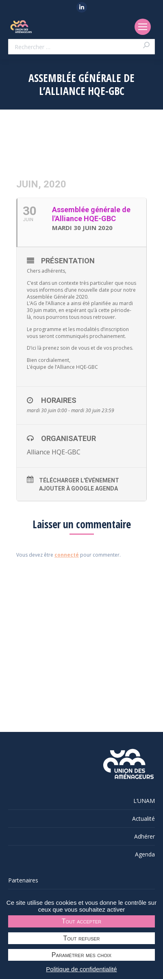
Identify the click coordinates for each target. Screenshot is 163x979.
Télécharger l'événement (79, 480)
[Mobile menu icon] (143, 27)
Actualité (143, 818)
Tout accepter (81, 921)
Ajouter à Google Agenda (78, 488)
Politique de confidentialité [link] (81, 969)
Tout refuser (81, 938)
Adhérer (144, 836)
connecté (66, 554)
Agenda (145, 854)
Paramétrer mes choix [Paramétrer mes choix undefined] (81, 954)
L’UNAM (144, 801)
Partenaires (23, 880)
